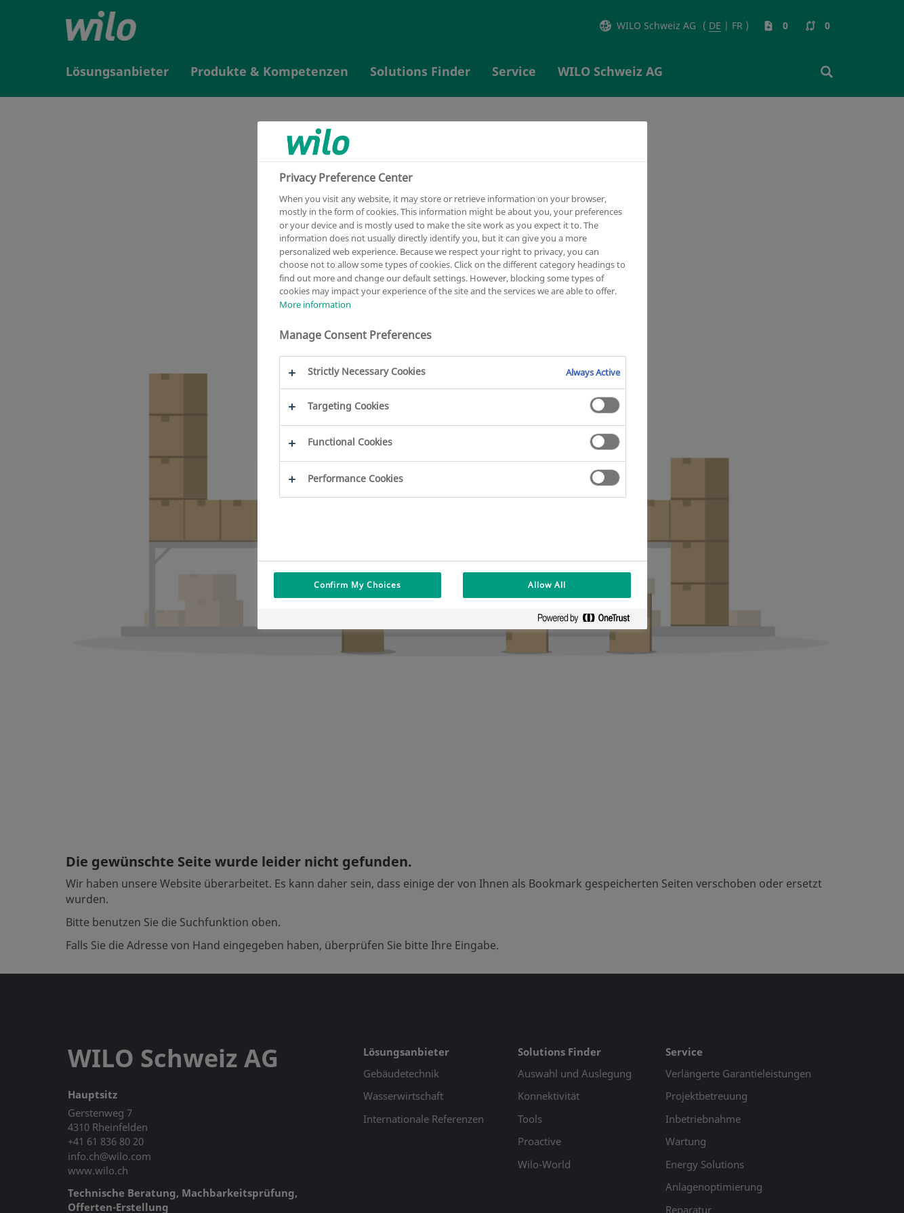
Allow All (547, 585)
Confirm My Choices (357, 585)
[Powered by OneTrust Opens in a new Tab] (588, 620)
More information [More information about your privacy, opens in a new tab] (315, 304)
